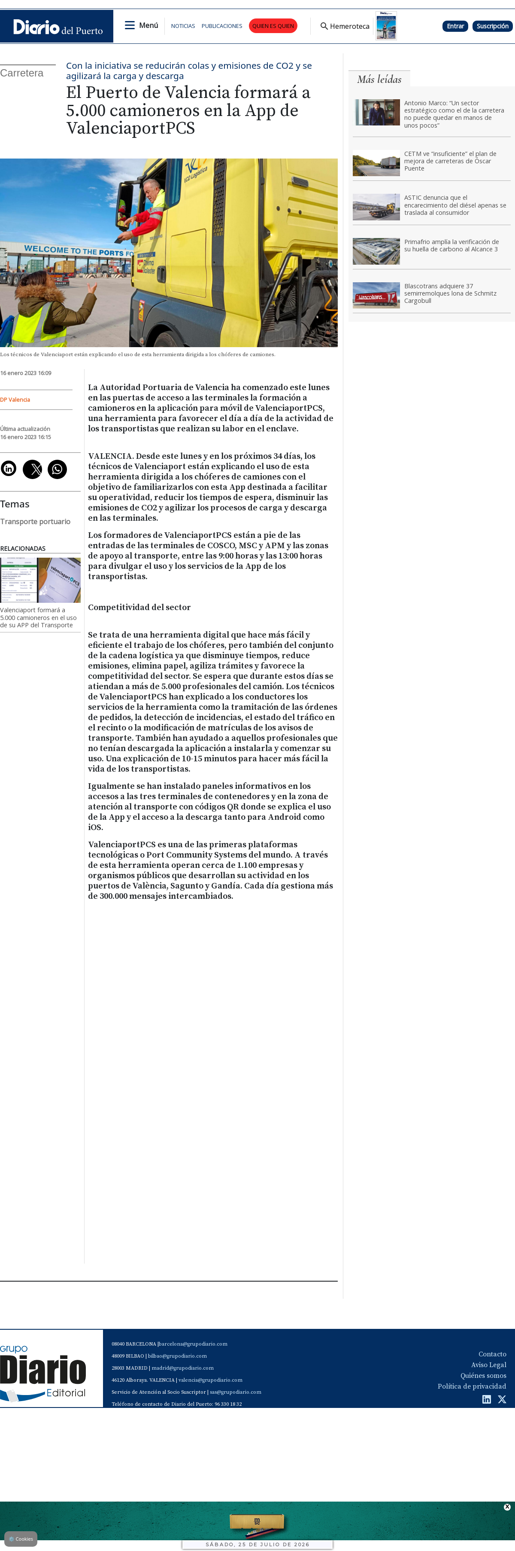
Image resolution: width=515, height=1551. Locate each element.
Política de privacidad (472, 1386)
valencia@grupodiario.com (210, 1380)
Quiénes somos (483, 1375)
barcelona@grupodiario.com (193, 1344)
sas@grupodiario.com (235, 1392)
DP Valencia (15, 399)
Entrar (455, 26)
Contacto (492, 1354)
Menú (148, 25)
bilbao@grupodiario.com (177, 1356)
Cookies (21, 1539)
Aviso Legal (488, 1365)
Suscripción (493, 26)
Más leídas (379, 79)
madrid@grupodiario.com (182, 1368)
